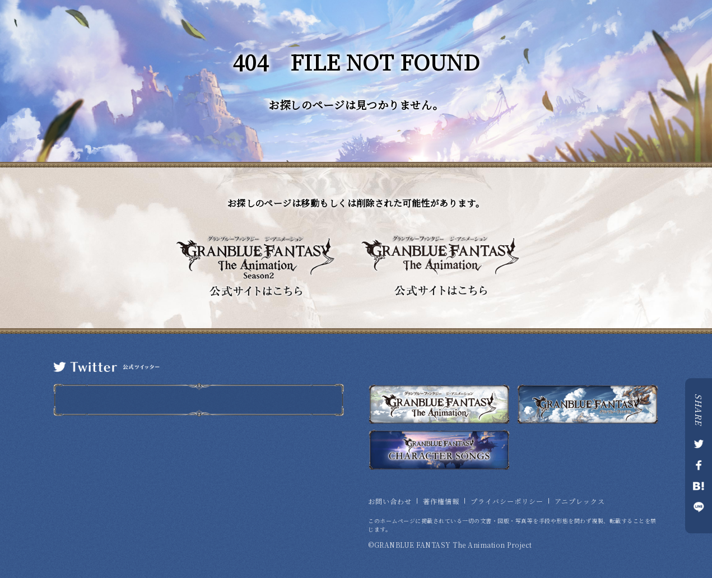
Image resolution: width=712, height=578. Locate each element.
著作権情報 (441, 501)
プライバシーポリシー (507, 501)
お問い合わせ (390, 501)
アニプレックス (580, 501)
